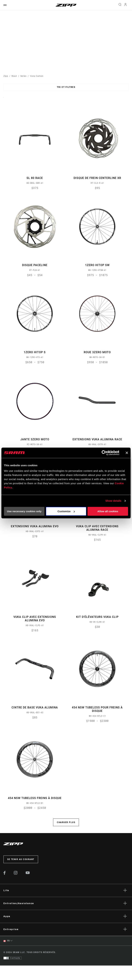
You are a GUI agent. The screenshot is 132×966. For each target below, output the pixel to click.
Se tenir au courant (20, 860)
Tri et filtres (66, 87)
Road (14, 76)
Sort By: (3, 99)
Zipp (5, 76)
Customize (66, 511)
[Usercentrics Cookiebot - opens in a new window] (104, 452)
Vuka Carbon (36, 76)
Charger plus (66, 823)
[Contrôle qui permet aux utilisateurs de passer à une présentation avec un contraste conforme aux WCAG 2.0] (12, 958)
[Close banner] (127, 453)
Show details (113, 500)
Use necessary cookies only (24, 511)
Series (23, 76)
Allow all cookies (107, 511)
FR (6, 941)
